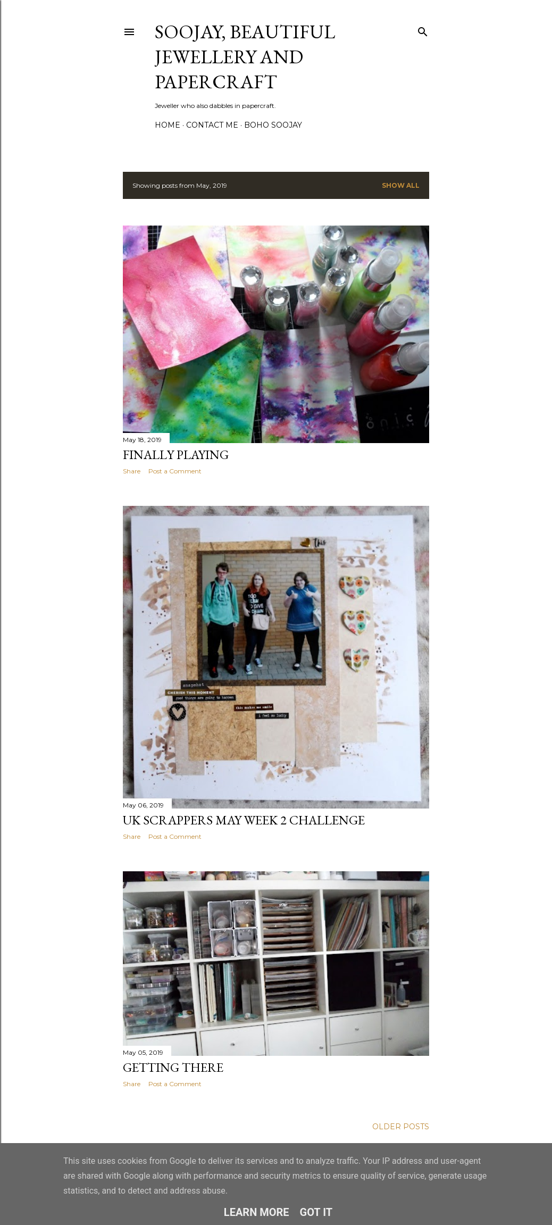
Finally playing (176, 454)
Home (167, 125)
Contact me (212, 125)
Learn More (256, 1212)
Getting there (173, 1067)
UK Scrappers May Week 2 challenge (244, 820)
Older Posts (400, 1126)
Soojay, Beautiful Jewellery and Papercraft (245, 56)
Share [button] (131, 471)
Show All (401, 185)
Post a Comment (175, 471)
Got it (316, 1212)
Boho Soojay (273, 125)
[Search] (422, 29)
